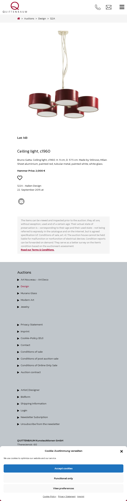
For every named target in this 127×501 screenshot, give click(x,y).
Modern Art (27, 300)
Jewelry (25, 307)
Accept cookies (63, 468)
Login (24, 410)
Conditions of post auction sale (39, 358)
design (42, 18)
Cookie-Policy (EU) (32, 338)
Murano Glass (29, 293)
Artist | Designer (30, 390)
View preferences (63, 488)
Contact (25, 345)
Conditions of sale (32, 352)
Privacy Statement (66, 496)
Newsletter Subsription (34, 417)
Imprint (80, 496)
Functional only (63, 478)
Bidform (25, 397)
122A (52, 18)
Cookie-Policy (49, 496)
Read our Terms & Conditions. (37, 249)
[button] (121, 451)
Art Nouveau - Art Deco (34, 279)
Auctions (29, 18)
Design (25, 286)
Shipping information (33, 403)
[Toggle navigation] (122, 7)
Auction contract (31, 372)
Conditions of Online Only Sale (39, 365)
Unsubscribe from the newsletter (40, 424)
